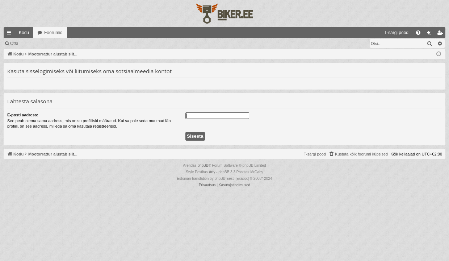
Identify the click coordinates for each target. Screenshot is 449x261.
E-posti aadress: (22, 115)
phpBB (202, 165)
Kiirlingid (10, 34)
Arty (212, 172)
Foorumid (53, 32)
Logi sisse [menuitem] (431, 34)
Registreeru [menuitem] (441, 34)
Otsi (14, 43)
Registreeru (69, 43)
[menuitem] (337, 32)
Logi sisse (37, 43)
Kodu (24, 32)
